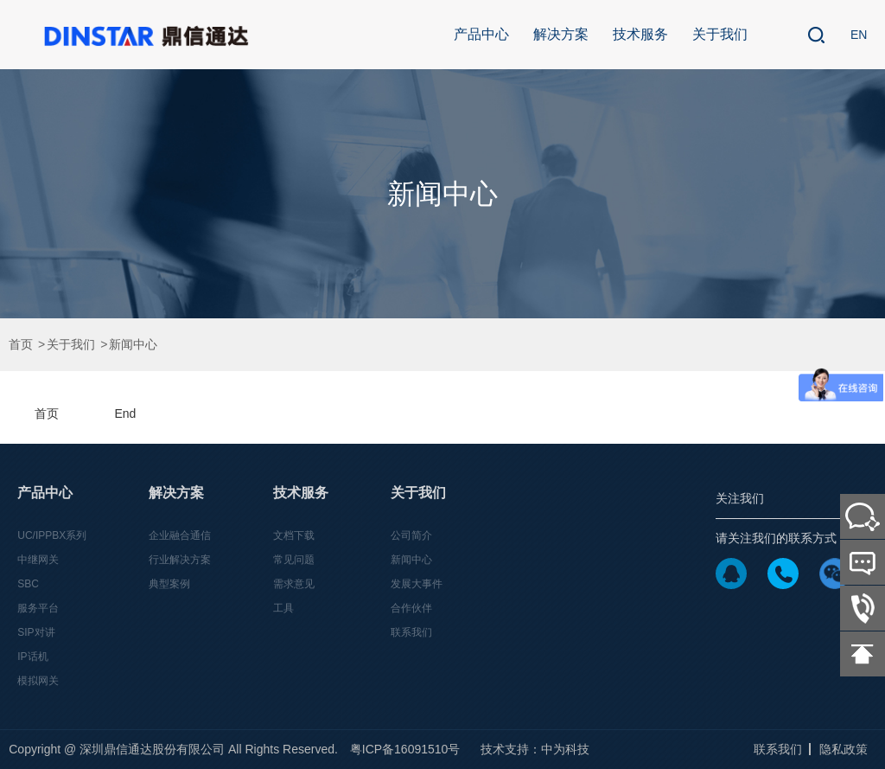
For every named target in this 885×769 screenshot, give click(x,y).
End (125, 413)
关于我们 (720, 34)
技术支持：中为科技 (535, 749)
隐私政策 (843, 749)
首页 (21, 344)
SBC (28, 584)
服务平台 (38, 608)
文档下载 (294, 535)
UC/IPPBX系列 (51, 535)
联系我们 (411, 632)
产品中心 (481, 34)
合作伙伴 (411, 608)
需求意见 (294, 584)
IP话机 (32, 656)
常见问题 (294, 560)
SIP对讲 (35, 632)
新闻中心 (133, 344)
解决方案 (561, 34)
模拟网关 (38, 681)
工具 (283, 608)
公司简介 (411, 535)
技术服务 (640, 34)
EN (858, 35)
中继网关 (38, 560)
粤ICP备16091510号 (405, 749)
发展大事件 (416, 584)
